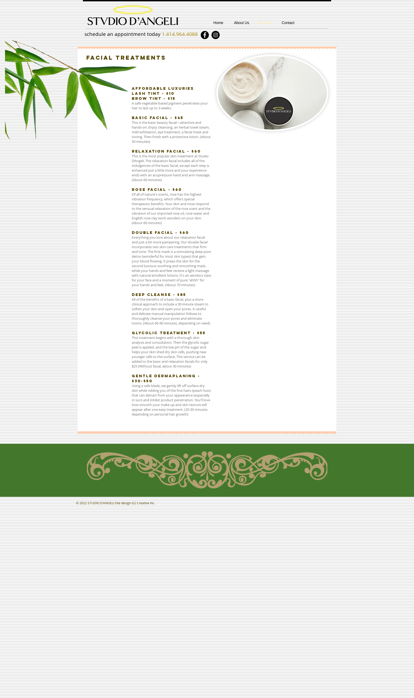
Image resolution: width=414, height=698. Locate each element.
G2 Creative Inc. (143, 503)
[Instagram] (215, 35)
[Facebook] (205, 35)
